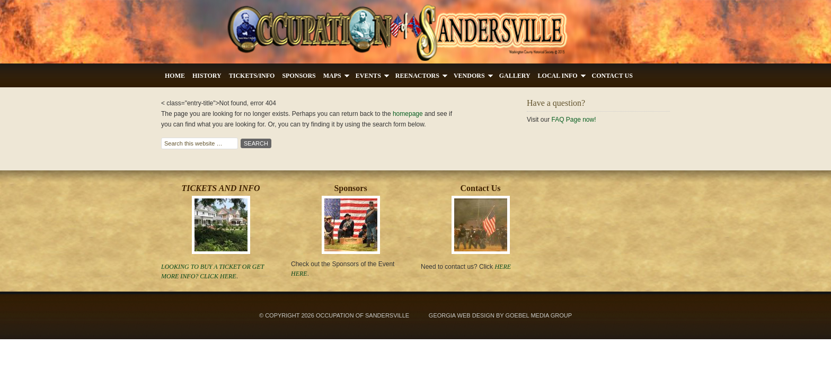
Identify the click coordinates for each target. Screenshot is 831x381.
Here (228, 276)
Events (370, 77)
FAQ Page (565, 119)
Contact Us (612, 75)
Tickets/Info (252, 75)
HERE (502, 266)
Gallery (515, 75)
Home (175, 75)
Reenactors (419, 77)
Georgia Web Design (461, 315)
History (207, 75)
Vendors (471, 77)
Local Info (560, 77)
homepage (408, 113)
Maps (334, 77)
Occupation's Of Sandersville (415, 32)
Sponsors (298, 75)
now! (588, 119)
